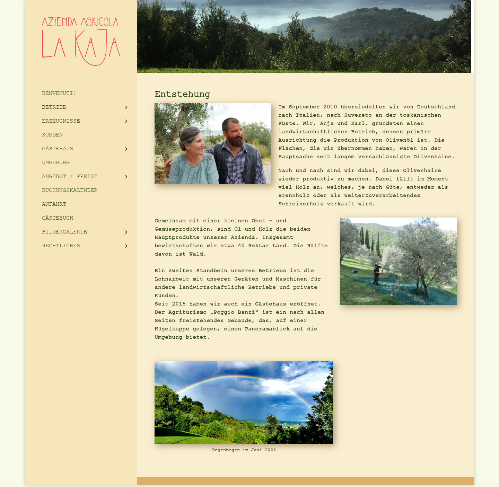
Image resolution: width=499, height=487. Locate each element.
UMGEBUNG (56, 162)
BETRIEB (54, 107)
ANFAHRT (54, 204)
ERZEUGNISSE (61, 121)
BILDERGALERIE (64, 232)
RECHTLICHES (61, 245)
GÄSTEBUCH (57, 218)
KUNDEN (52, 135)
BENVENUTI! (59, 93)
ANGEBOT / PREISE (69, 176)
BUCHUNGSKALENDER (69, 190)
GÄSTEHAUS (57, 148)
